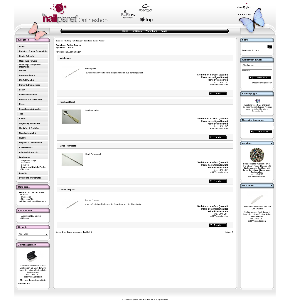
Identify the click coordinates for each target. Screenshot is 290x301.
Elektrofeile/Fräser (28, 94)
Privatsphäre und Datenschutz (34, 201)
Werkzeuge (77, 41)
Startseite (59, 41)
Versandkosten (35, 277)
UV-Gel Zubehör (26, 80)
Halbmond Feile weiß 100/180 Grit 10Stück (257, 207)
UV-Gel (22, 70)
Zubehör (23, 173)
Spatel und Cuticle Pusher (94, 41)
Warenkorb (151, 31)
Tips (21, 114)
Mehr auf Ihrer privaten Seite (33, 280)
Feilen (22, 90)
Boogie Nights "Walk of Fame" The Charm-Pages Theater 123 (257, 165)
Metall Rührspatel (68, 146)
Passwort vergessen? (262, 83)
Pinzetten (25, 163)
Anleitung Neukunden (31, 216)
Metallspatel (65, 58)
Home (125, 31)
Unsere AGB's (27, 199)
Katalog (68, 41)
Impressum (26, 197)
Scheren (25, 165)
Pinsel (22, 104)
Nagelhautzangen (29, 160)
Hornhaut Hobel (67, 102)
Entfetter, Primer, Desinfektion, (34, 51)
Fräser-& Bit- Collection (30, 99)
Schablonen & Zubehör (30, 109)
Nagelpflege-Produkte (29, 123)
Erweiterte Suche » (250, 50)
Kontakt (24, 195)
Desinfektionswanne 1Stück (33, 266)
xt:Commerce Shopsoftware (155, 299)
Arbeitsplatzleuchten (29, 152)
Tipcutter (25, 169)
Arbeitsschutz (26, 147)
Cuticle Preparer (67, 190)
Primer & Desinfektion (29, 85)
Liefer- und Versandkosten (33, 192)
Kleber (22, 118)
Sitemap (25, 218)
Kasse (164, 31)
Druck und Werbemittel (30, 178)
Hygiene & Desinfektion (30, 143)
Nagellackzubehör (27, 133)
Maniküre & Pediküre (29, 128)
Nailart (22, 138)
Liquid (22, 46)
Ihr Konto (137, 31)
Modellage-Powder (28, 61)
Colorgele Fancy (27, 75)
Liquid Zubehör (26, 56)
